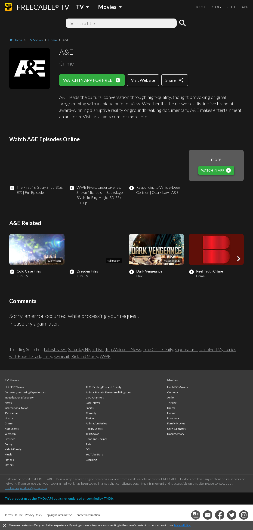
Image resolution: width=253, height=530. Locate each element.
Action (171, 397)
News (8, 403)
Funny (8, 444)
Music (8, 454)
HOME (200, 7)
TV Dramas (11, 413)
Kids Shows (12, 428)
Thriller (90, 418)
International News (16, 408)
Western (10, 434)
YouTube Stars (94, 454)
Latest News (55, 349)
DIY (88, 449)
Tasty (47, 356)
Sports (90, 408)
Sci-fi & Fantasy (176, 428)
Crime (8, 423)
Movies (172, 380)
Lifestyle (10, 439)
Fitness (9, 459)
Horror (9, 418)
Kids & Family (13, 449)
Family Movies (176, 423)
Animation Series (96, 423)
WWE (105, 356)
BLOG (216, 7)
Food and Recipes (97, 439)
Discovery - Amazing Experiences (25, 392)
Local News (93, 403)
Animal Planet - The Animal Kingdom (108, 392)
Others (9, 465)
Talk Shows (92, 434)
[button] (239, 259)
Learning (91, 459)
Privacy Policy (182, 525)
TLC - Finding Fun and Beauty (103, 387)
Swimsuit (62, 356)
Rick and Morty (84, 356)
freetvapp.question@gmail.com (26, 488)
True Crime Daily (158, 349)
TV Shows (12, 380)
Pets (88, 444)
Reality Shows (94, 428)
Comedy (91, 413)
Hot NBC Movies (177, 387)
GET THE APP (236, 7)
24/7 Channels (95, 397)
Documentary (175, 434)
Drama (171, 408)
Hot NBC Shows (14, 387)
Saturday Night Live (86, 349)
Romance (173, 418)
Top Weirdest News (123, 349)
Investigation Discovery (19, 397)
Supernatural (186, 349)
